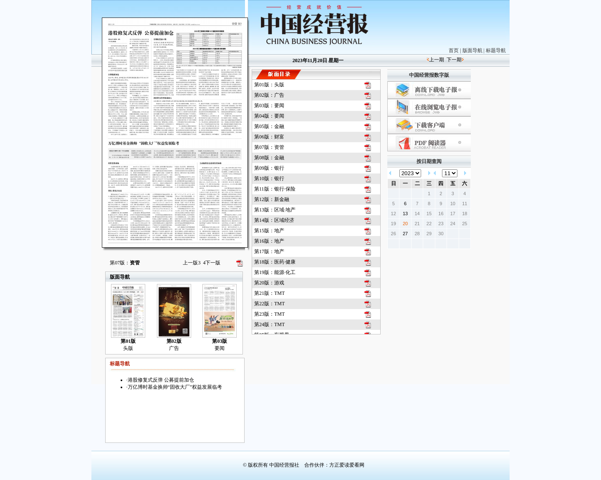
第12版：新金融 (271, 199)
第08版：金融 (269, 158)
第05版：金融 (269, 126)
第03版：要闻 (269, 105)
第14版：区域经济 (274, 220)
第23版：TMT (269, 314)
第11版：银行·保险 (274, 189)
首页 (454, 50)
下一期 (454, 60)
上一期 (436, 60)
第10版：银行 (269, 178)
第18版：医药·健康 (274, 262)
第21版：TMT (269, 293)
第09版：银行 (269, 168)
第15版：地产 (269, 231)
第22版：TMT (269, 304)
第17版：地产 (269, 251)
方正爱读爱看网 (346, 465)
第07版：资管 (269, 147)
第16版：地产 (269, 241)
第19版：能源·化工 (274, 272)
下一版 (211, 263)
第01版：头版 (269, 85)
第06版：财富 (269, 137)
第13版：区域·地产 (274, 210)
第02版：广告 (269, 95)
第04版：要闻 (269, 116)
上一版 (191, 263)
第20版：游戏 (269, 283)
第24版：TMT (269, 324)
